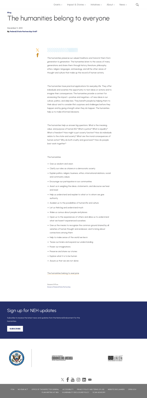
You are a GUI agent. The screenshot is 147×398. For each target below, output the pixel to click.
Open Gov (132, 389)
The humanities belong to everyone (63, 273)
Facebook (38, 55)
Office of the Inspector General (45, 389)
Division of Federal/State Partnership (58, 287)
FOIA (12, 389)
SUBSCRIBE (15, 328)
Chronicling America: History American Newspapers (62, 358)
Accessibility (68, 389)
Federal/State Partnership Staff (23, 31)
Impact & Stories (75, 4)
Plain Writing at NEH (50, 392)
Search (137, 4)
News (122, 4)
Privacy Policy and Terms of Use (90, 389)
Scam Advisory (99, 392)
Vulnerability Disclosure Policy (75, 392)
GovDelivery (90, 379)
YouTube (73, 380)
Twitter (38, 50)
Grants (57, 4)
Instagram (78, 379)
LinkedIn (84, 379)
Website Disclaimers (116, 389)
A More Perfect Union (115, 358)
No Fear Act (23, 389)
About (110, 4)
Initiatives (95, 4)
